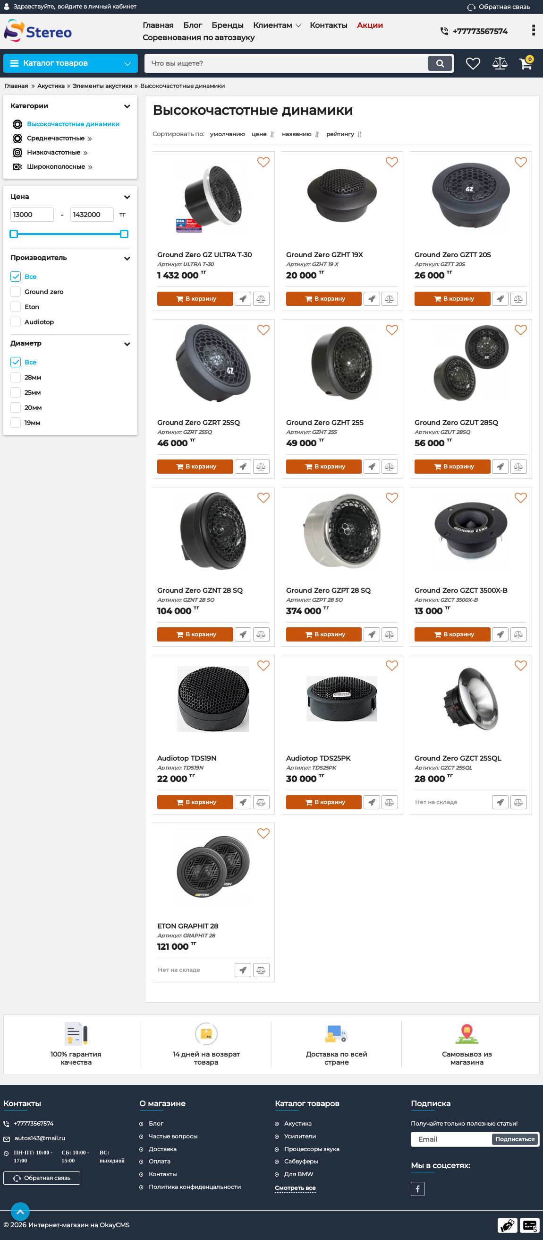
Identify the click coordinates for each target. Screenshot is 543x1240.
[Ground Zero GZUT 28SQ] (471, 374)
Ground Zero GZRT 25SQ (214, 429)
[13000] (32, 215)
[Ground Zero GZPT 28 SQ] (343, 541)
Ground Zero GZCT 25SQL (471, 765)
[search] (289, 63)
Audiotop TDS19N (214, 765)
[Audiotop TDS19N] (214, 709)
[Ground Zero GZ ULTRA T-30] (214, 206)
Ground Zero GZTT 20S (471, 261)
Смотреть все (295, 1187)
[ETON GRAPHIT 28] (214, 877)
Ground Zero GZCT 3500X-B (471, 597)
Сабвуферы (301, 1161)
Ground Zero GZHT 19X (343, 261)
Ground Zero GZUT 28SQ (471, 429)
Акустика (298, 1123)
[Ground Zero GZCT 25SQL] (471, 709)
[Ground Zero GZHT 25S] (343, 374)
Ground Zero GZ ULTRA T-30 (214, 261)
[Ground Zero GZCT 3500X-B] (471, 541)
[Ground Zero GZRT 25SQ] (214, 374)
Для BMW (298, 1174)
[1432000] (92, 215)
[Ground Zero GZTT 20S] (471, 206)
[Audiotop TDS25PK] (343, 709)
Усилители (300, 1136)
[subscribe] (475, 1139)
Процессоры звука (311, 1149)
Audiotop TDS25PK (343, 765)
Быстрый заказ (242, 301)
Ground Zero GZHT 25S (343, 429)
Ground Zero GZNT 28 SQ (214, 597)
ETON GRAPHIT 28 (214, 933)
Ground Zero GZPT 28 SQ (343, 597)
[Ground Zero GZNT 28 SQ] (214, 541)
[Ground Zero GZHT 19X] (343, 206)
